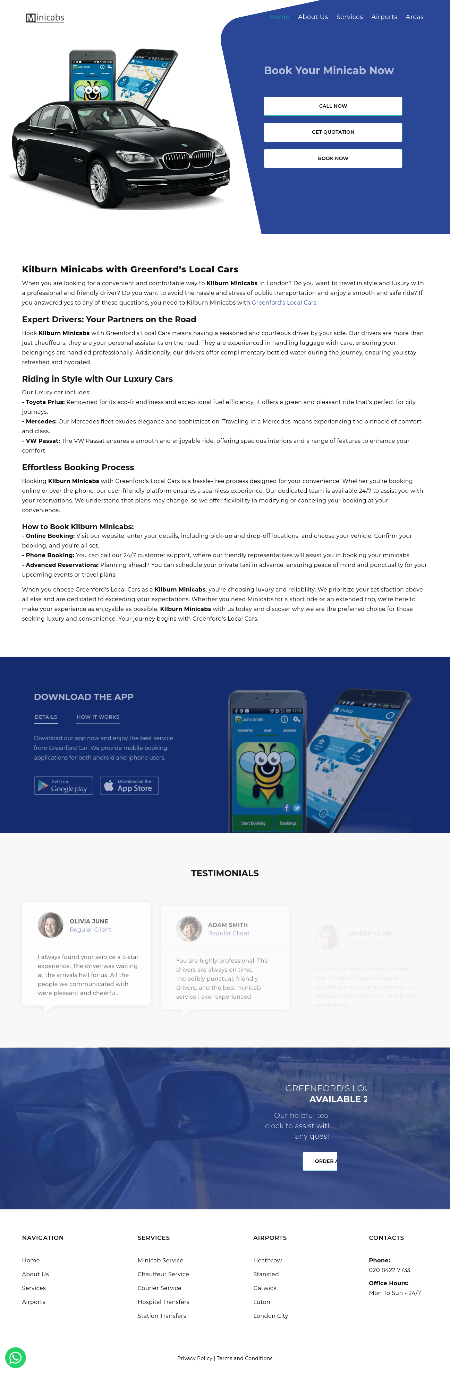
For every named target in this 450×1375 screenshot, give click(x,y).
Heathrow (267, 1260)
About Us (313, 17)
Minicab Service (161, 1260)
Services (350, 17)
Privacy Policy (194, 1358)
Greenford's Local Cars (284, 302)
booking (355, 555)
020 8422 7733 (389, 1270)
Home (280, 17)
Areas (415, 17)
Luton (261, 1302)
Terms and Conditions (245, 1358)
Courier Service (159, 1288)
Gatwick (265, 1288)
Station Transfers (162, 1316)
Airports (384, 17)
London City (270, 1316)
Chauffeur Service (163, 1274)
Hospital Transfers (163, 1302)
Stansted (266, 1274)
